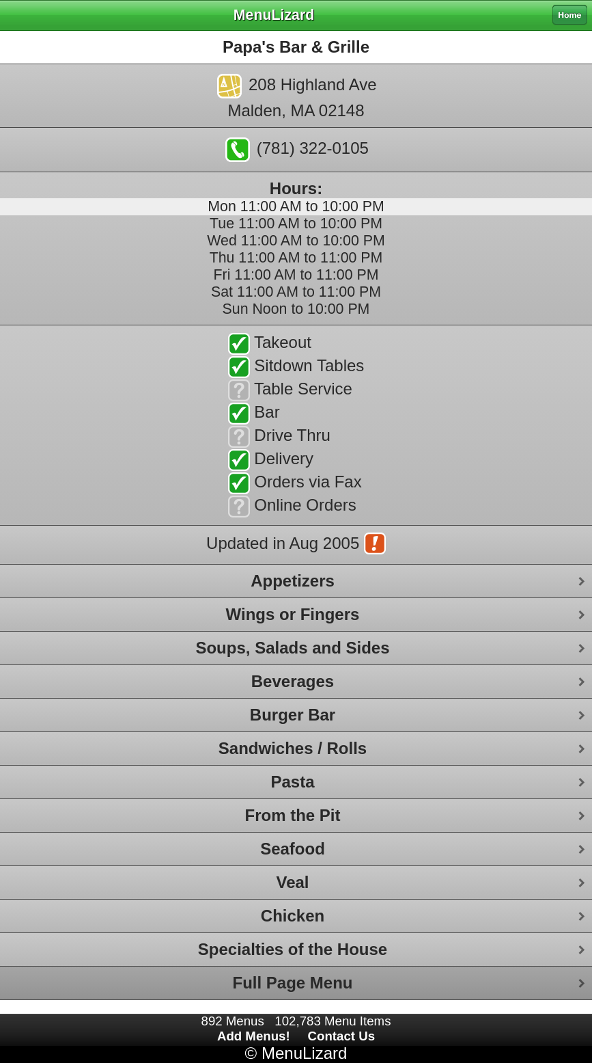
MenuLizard (304, 1053)
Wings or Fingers (293, 614)
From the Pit (292, 815)
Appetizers (293, 580)
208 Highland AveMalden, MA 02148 (296, 97)
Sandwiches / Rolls (293, 748)
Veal (292, 882)
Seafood (292, 848)
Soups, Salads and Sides (292, 647)
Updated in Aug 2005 (296, 545)
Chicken (292, 915)
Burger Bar (292, 714)
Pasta (292, 781)
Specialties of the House (292, 949)
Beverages (292, 681)
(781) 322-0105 (297, 149)
